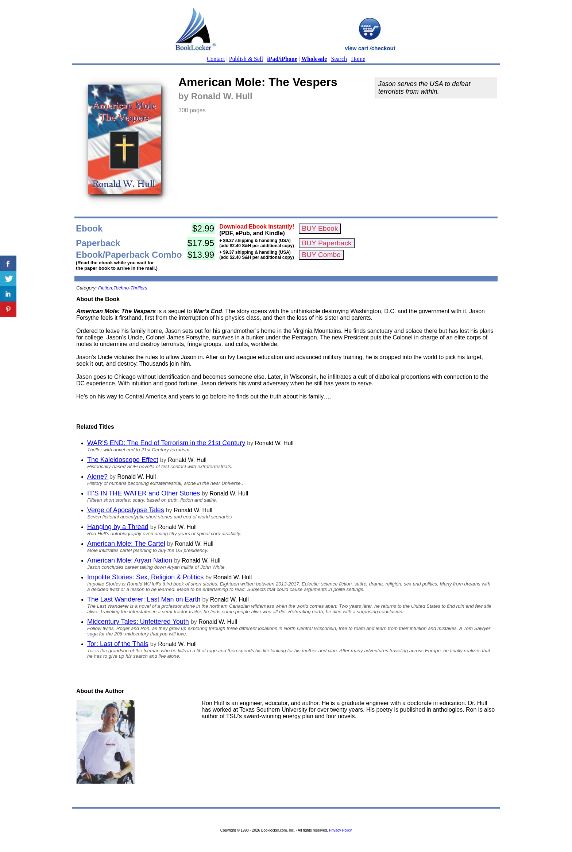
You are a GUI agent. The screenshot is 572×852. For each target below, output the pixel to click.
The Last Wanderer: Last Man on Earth (144, 599)
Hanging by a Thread (117, 526)
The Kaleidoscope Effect (122, 459)
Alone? (97, 476)
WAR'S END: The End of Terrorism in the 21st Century (166, 443)
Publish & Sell (246, 59)
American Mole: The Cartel (126, 543)
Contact (216, 59)
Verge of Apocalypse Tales (125, 510)
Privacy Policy (340, 830)
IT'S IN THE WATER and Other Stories (143, 493)
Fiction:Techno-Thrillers (122, 288)
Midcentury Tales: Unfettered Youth (138, 621)
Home (358, 59)
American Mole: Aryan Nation (129, 560)
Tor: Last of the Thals (117, 643)
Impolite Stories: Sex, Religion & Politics (145, 577)
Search (339, 59)
